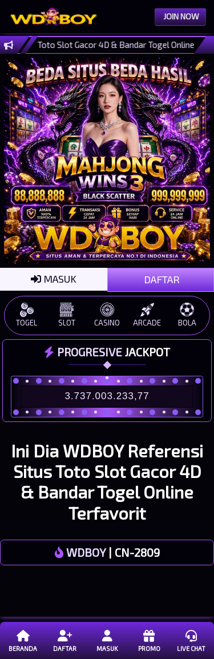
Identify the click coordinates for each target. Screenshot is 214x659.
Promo (148, 640)
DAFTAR (161, 279)
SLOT (67, 315)
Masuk (107, 640)
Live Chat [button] (191, 640)
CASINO (107, 315)
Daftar (65, 640)
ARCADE (147, 315)
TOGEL (27, 315)
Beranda (23, 640)
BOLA (187, 315)
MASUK (53, 278)
